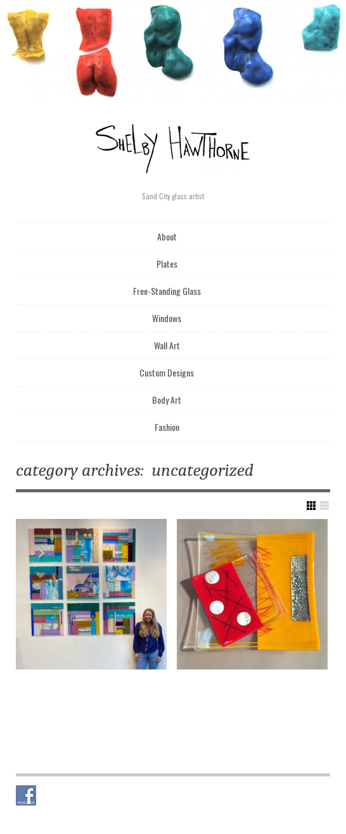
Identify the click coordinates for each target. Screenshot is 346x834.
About (167, 236)
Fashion (167, 426)
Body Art (166, 399)
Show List (324, 505)
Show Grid (311, 505)
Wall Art (167, 345)
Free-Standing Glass (167, 290)
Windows (166, 318)
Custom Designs (166, 372)
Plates (167, 263)
